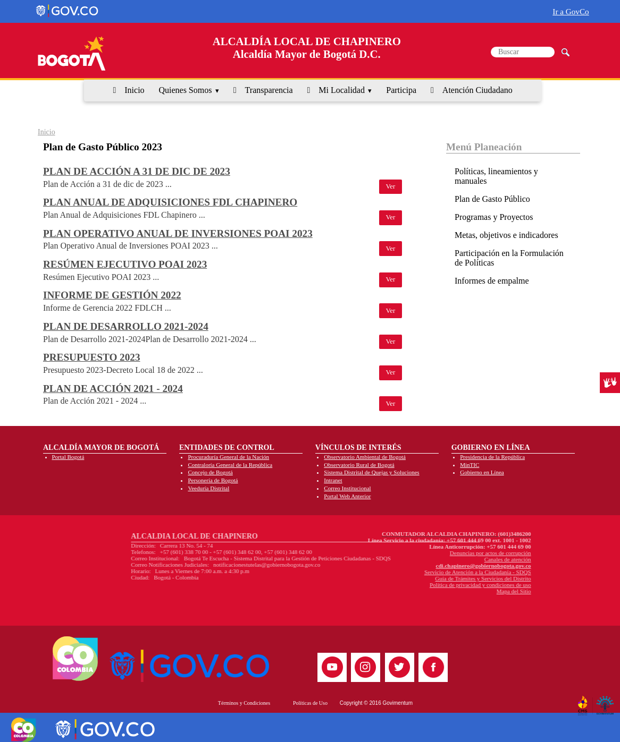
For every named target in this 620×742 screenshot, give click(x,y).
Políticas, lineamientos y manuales (496, 176)
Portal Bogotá (68, 457)
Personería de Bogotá (213, 480)
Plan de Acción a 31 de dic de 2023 (136, 171)
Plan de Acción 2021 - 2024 (113, 388)
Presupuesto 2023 (91, 357)
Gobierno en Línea (482, 472)
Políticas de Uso (310, 703)
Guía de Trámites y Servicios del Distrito (419, 578)
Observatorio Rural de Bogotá (359, 465)
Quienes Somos (185, 90)
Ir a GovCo (570, 11)
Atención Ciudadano (477, 90)
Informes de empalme (492, 280)
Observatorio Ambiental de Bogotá (365, 457)
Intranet (333, 480)
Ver (391, 186)
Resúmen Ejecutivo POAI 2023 (125, 264)
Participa (401, 90)
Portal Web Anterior (347, 496)
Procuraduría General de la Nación (228, 457)
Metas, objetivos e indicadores (506, 235)
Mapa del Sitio (450, 591)
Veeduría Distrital (208, 488)
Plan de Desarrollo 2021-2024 (125, 326)
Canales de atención (444, 559)
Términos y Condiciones (244, 703)
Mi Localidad (342, 90)
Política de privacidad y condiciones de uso (416, 585)
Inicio (134, 90)
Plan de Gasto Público (492, 198)
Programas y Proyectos (494, 216)
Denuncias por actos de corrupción (426, 553)
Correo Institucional (347, 488)
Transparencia (269, 90)
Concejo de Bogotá (210, 472)
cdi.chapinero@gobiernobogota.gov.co (419, 565)
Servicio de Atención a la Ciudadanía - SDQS (414, 572)
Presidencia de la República (492, 457)
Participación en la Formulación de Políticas (509, 258)
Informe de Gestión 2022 (112, 295)
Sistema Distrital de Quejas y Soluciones (371, 472)
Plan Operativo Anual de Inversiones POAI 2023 (178, 233)
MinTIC (469, 465)
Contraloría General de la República (230, 465)
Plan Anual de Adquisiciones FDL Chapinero (170, 202)
